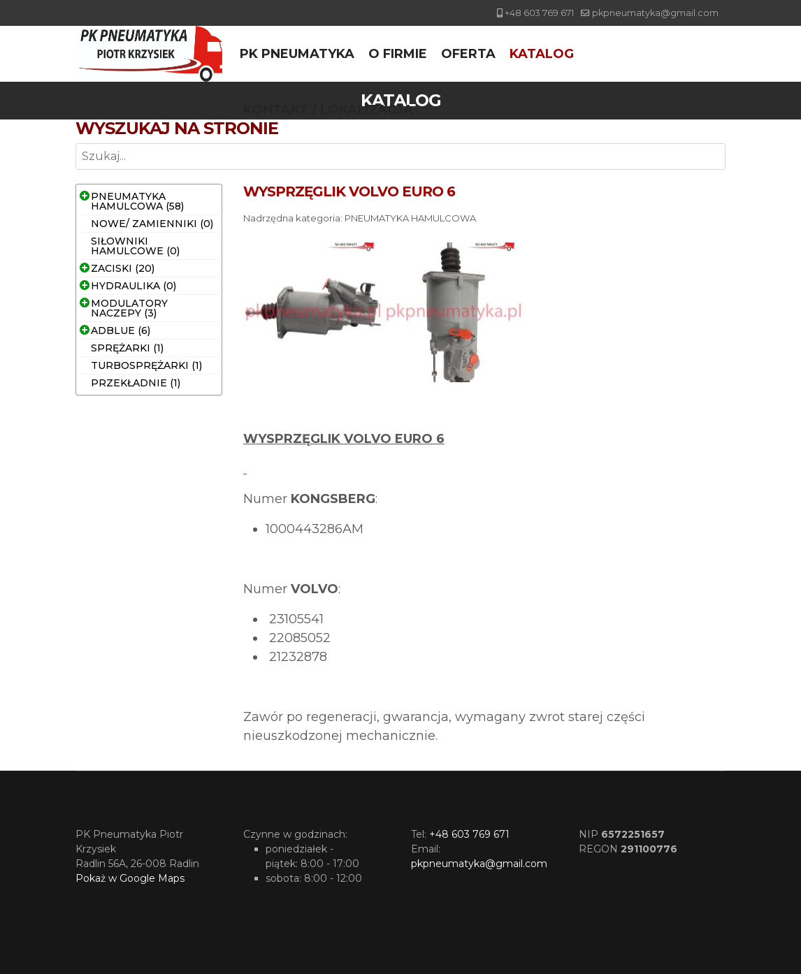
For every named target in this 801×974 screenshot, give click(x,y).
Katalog (542, 53)
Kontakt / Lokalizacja (328, 109)
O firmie (397, 53)
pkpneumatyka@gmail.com (655, 13)
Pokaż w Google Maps (130, 878)
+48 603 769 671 (539, 13)
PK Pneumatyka (297, 53)
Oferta (468, 53)
